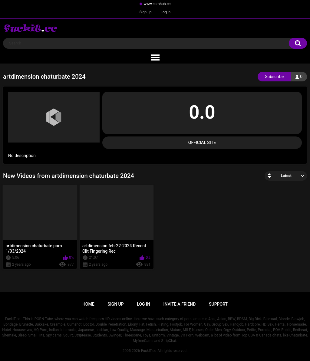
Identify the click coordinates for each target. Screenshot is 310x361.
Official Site (202, 142)
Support (218, 304)
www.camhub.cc (157, 4)
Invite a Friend (179, 304)
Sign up (146, 12)
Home (88, 304)
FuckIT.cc (148, 351)
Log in (166, 12)
